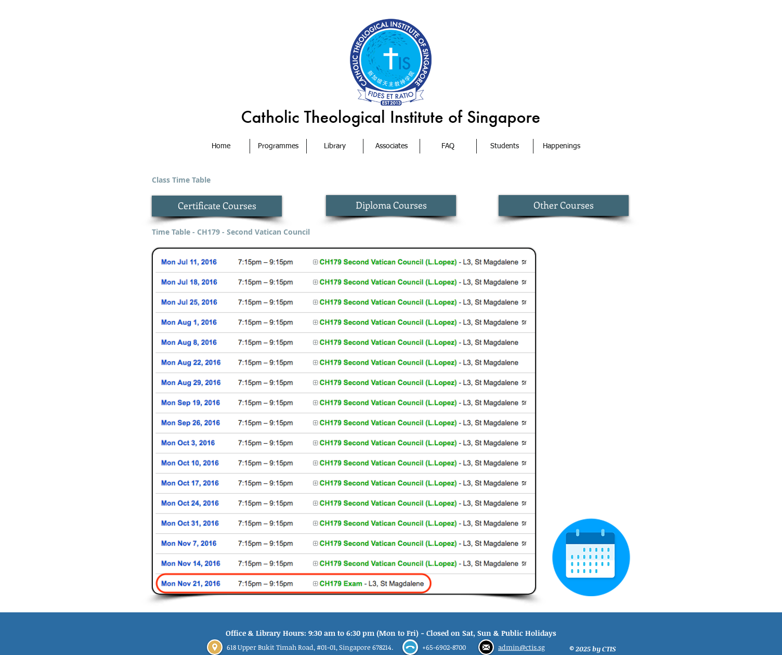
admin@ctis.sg (521, 647)
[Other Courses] (564, 205)
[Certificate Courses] (217, 206)
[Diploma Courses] (391, 205)
